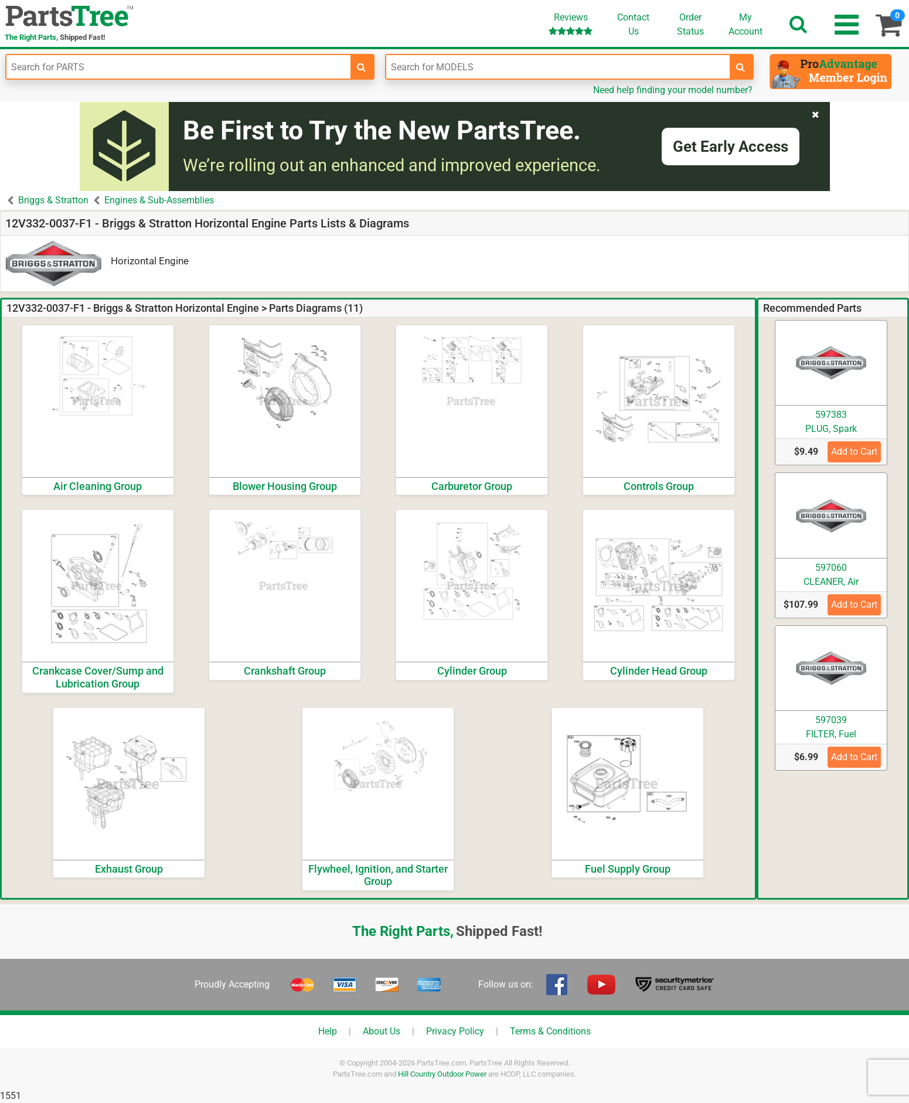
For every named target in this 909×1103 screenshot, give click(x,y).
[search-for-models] (741, 67)
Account (745, 24)
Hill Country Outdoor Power (442, 1074)
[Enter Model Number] (558, 67)
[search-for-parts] (361, 67)
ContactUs (633, 24)
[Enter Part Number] (178, 67)
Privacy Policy (455, 1031)
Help (327, 1031)
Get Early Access (730, 146)
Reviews (571, 24)
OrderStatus (690, 24)
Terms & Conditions (550, 1031)
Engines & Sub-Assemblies (159, 200)
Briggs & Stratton (53, 200)
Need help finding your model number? (673, 90)
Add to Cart (854, 451)
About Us (381, 1031)
